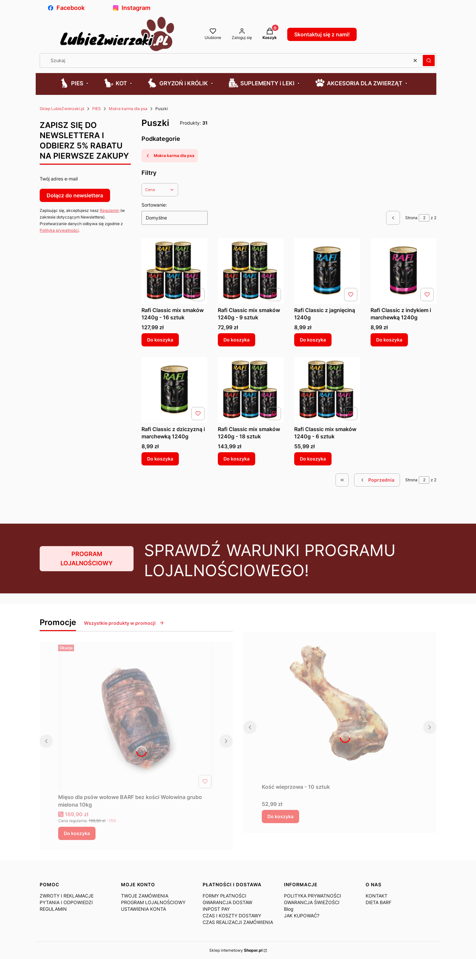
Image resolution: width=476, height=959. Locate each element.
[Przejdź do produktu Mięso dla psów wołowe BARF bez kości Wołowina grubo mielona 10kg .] (136, 716)
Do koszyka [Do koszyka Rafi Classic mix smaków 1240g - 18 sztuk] (236, 458)
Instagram (131, 7)
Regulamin (109, 210)
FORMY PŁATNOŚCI (224, 896)
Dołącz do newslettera (75, 195)
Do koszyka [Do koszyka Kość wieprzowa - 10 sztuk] (280, 816)
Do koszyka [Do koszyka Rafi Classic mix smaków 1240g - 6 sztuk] (313, 458)
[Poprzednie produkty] (377, 480)
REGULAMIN (53, 909)
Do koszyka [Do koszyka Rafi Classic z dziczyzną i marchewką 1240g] (160, 458)
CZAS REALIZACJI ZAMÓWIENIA (238, 922)
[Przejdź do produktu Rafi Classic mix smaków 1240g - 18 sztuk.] (251, 390)
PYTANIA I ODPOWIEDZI (66, 902)
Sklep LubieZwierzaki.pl (62, 108)
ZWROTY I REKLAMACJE (67, 896)
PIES (96, 108)
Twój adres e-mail (59, 178)
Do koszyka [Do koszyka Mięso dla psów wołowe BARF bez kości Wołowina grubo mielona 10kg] (77, 833)
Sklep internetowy (235, 950)
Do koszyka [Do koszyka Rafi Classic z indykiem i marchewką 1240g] (389, 339)
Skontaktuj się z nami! (322, 34)
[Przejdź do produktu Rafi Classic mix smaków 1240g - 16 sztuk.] (174, 271)
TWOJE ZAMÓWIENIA (144, 896)
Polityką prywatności (59, 230)
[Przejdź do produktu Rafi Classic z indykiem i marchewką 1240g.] (403, 271)
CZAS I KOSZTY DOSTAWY (232, 915)
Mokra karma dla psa (128, 108)
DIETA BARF (378, 902)
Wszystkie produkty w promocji (124, 623)
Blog (289, 909)
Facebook (66, 7)
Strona (411, 217)
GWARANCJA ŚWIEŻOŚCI (311, 902)
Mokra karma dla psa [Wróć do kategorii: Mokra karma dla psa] (169, 155)
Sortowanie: (154, 205)
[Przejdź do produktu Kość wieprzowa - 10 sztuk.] (340, 706)
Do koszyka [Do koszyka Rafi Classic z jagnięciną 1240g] (313, 339)
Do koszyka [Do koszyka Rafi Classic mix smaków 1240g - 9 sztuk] (236, 339)
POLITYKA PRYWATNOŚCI (312, 896)
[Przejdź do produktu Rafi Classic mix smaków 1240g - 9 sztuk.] (251, 271)
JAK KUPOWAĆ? (301, 915)
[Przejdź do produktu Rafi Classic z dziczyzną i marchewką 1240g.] (174, 390)
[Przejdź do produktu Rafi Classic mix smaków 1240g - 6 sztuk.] (327, 390)
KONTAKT (376, 896)
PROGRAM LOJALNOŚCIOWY (86, 558)
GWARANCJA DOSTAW (227, 902)
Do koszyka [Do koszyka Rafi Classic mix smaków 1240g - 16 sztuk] (160, 339)
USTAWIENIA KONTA (143, 909)
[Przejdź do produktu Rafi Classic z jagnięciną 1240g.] (327, 271)
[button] (429, 60)
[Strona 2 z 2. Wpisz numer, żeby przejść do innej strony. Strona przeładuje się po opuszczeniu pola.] (424, 217)
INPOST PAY (216, 909)
